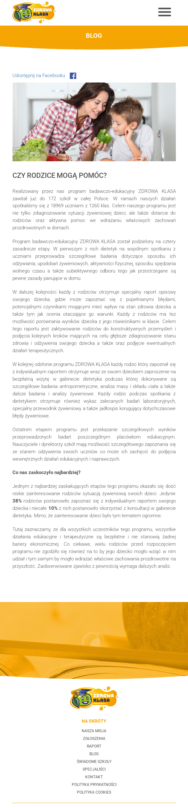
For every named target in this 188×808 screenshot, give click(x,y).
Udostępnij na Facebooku (44, 75)
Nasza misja (94, 731)
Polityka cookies (94, 792)
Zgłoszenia (94, 738)
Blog (94, 754)
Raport (94, 746)
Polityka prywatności (94, 784)
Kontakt (94, 777)
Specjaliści (94, 769)
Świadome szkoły (94, 761)
